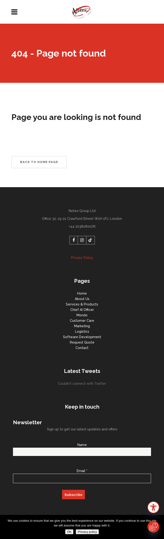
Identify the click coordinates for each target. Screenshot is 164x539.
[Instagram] (82, 240)
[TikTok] (90, 240)
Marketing (82, 326)
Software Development (82, 337)
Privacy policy (87, 532)
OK (69, 532)
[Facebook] (73, 240)
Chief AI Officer (82, 310)
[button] (153, 508)
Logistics (82, 331)
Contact (82, 348)
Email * (82, 473)
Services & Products (82, 304)
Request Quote (82, 342)
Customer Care (82, 321)
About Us (82, 299)
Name (82, 448)
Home (82, 293)
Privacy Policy (82, 258)
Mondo (82, 315)
